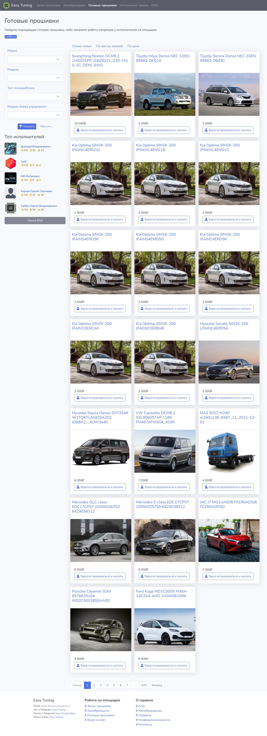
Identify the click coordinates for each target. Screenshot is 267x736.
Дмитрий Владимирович (35, 146)
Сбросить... (46, 126)
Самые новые (82, 46)
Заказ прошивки (49, 5)
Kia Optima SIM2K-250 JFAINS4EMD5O (156, 237)
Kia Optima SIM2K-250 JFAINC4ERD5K (220, 237)
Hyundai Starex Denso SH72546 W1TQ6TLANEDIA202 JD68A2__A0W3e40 (100, 417)
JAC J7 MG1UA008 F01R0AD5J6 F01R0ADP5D (228, 504)
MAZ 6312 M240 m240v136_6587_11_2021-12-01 (228, 417)
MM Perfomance (30, 176)
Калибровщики (74, 5)
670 (144, 685)
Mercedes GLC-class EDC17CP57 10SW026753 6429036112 (96, 507)
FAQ (154, 5)
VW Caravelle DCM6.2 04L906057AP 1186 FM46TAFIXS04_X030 (155, 417)
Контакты (145, 724)
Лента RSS (35, 220)
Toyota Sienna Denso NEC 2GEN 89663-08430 (228, 58)
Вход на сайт (96, 720)
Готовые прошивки (102, 5)
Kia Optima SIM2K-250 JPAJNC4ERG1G (92, 147)
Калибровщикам (150, 711)
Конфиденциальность (154, 720)
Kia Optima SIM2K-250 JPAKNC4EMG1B (156, 147)
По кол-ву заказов (109, 46)
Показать (27, 126)
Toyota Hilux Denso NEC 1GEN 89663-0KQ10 (162, 58)
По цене (134, 46)
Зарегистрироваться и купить (100, 130)
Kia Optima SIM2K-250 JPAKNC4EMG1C (220, 147)
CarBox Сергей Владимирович (39, 206)
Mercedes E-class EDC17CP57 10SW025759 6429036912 (162, 504)
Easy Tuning (21, 5)
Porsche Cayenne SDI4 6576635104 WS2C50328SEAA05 (91, 596)
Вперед (157, 685)
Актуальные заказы (134, 5)
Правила (145, 715)
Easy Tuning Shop (65, 713)
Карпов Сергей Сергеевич (36, 191)
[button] (261, 5)
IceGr (24, 161)
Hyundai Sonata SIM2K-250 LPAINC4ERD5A (224, 326)
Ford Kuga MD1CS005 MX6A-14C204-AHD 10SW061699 (162, 594)
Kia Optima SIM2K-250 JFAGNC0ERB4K (156, 326)
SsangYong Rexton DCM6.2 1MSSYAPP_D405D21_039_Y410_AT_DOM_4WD (100, 60)
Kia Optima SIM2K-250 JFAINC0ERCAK (92, 326)
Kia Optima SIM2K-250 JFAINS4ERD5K (92, 237)
